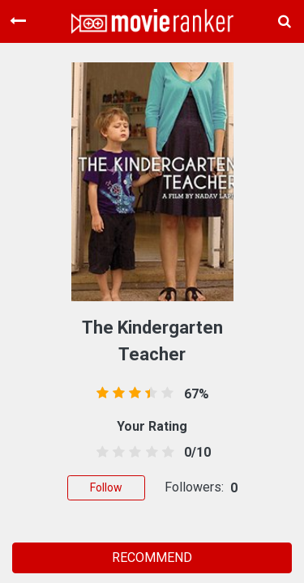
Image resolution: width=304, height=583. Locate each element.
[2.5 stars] (132, 452)
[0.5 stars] (100, 452)
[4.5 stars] (165, 452)
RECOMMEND (152, 557)
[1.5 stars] (116, 452)
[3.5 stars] (148, 452)
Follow (106, 487)
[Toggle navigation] (18, 21)
